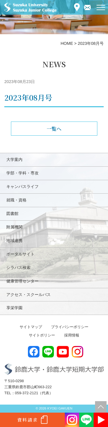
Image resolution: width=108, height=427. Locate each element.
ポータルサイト (20, 254)
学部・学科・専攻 (22, 173)
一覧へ (54, 128)
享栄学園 (14, 307)
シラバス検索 (18, 267)
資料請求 (27, 420)
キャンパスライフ (22, 186)
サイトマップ (31, 327)
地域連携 (14, 240)
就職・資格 (16, 200)
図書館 (12, 213)
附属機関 (14, 227)
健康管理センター (22, 281)
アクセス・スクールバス (28, 294)
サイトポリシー (42, 335)
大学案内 (14, 159)
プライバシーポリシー (69, 327)
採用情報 (71, 335)
